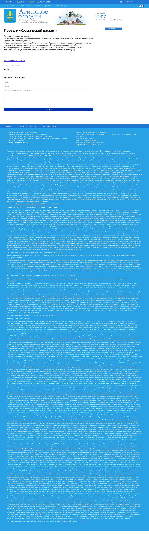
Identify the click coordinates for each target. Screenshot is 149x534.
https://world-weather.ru (127, 15)
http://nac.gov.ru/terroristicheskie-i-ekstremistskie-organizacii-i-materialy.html (42, 278)
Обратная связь (44, 2)
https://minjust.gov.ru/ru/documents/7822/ (30, 318)
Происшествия (11, 6)
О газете (9, 2)
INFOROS (94, 148)
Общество (21, 6)
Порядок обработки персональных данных (22, 135)
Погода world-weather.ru (128, 14)
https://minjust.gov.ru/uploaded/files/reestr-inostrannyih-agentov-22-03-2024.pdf (43, 524)
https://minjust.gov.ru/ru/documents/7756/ (30, 207)
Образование (47, 6)
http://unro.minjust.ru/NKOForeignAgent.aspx (31, 255)
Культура (64, 6)
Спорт (57, 6)
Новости (20, 2)
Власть (29, 6)
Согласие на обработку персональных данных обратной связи (29, 139)
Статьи (30, 2)
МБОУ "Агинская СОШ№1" (14, 61)
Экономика (37, 6)
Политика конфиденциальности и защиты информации (27, 137)
